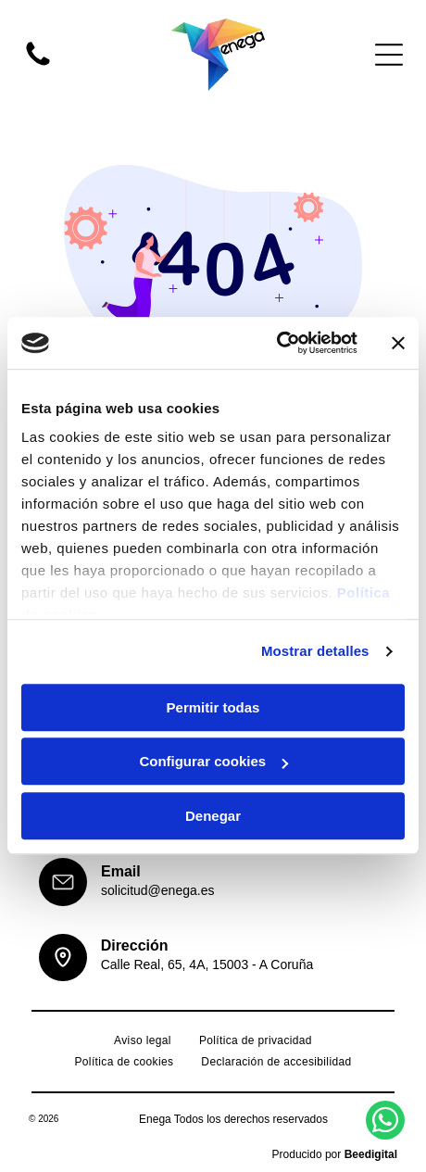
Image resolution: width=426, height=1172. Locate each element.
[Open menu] (389, 55)
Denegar (213, 816)
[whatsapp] (385, 1122)
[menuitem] (142, 1041)
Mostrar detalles (315, 652)
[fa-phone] (38, 64)
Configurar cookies (213, 762)
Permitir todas (213, 707)
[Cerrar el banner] (398, 342)
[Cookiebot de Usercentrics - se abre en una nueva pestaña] (276, 344)
